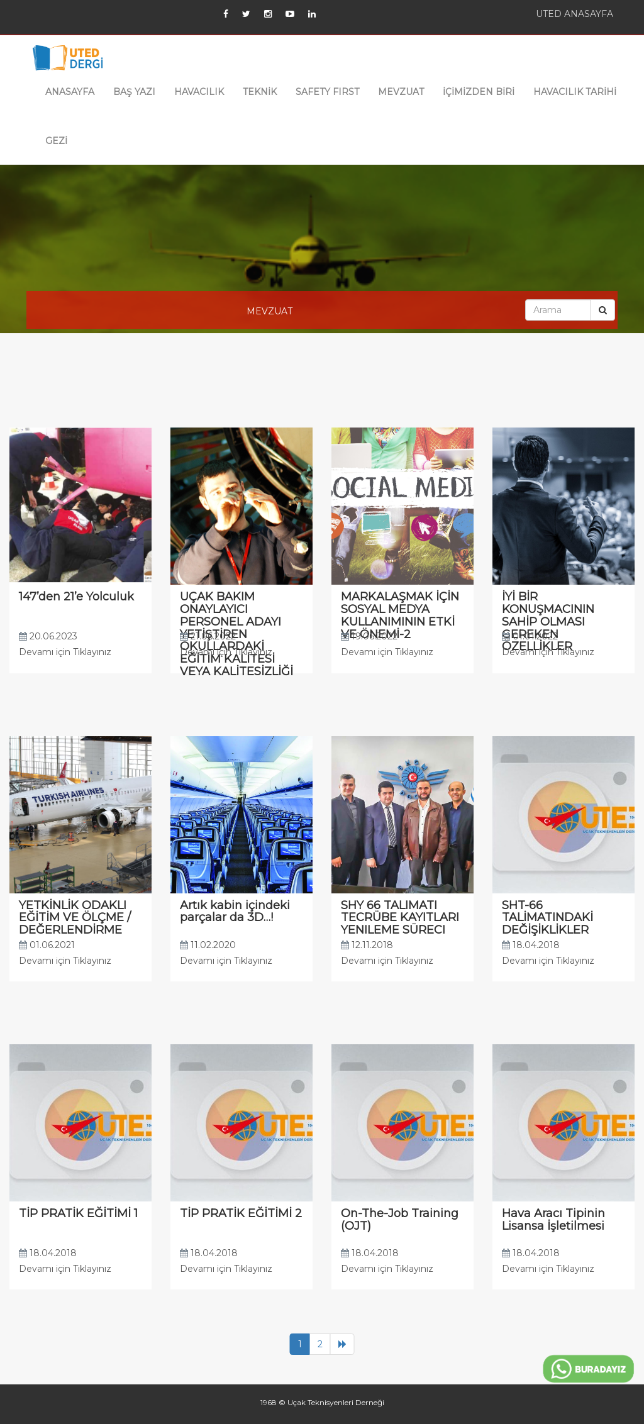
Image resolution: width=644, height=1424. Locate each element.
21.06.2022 (208, 636)
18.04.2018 (531, 945)
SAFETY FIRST (327, 91)
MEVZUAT (401, 91)
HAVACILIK (199, 91)
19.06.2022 (369, 636)
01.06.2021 (47, 945)
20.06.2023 (48, 636)
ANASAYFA (69, 91)
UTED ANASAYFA (574, 13)
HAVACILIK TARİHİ (574, 91)
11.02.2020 (208, 945)
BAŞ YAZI (134, 91)
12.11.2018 (367, 945)
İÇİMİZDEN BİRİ (478, 91)
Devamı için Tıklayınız (65, 652)
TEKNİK (260, 91)
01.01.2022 (530, 636)
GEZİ (56, 140)
